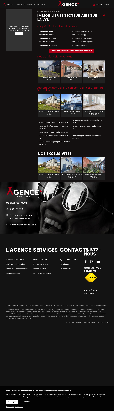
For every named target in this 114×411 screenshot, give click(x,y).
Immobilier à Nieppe (80, 35)
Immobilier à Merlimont (47, 38)
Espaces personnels (102, 4)
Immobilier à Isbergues (47, 35)
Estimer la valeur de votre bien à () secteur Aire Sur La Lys (71, 51)
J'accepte (12, 402)
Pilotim (107, 322)
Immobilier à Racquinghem (82, 42)
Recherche (8, 4)
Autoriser (19, 34)
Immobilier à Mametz (80, 45)
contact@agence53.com (23, 224)
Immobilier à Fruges (46, 42)
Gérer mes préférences (14, 407)
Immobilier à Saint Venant (82, 38)
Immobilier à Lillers (46, 31)
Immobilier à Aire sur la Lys (82, 31)
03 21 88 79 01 (17, 209)
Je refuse (26, 402)
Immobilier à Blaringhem (48, 45)
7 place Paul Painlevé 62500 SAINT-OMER (21, 217)
